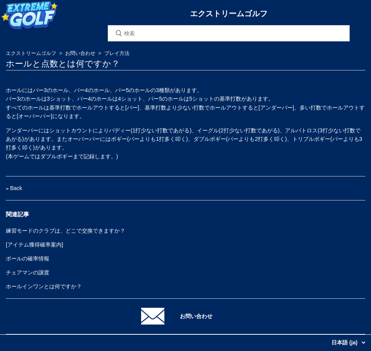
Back (14, 188)
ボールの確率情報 (27, 258)
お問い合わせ (80, 53)
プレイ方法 (116, 53)
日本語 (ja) (345, 342)
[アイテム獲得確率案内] (34, 244)
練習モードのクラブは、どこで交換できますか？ (65, 231)
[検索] (228, 33)
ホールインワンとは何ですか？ (44, 286)
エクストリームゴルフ (31, 53)
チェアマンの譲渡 (27, 272)
